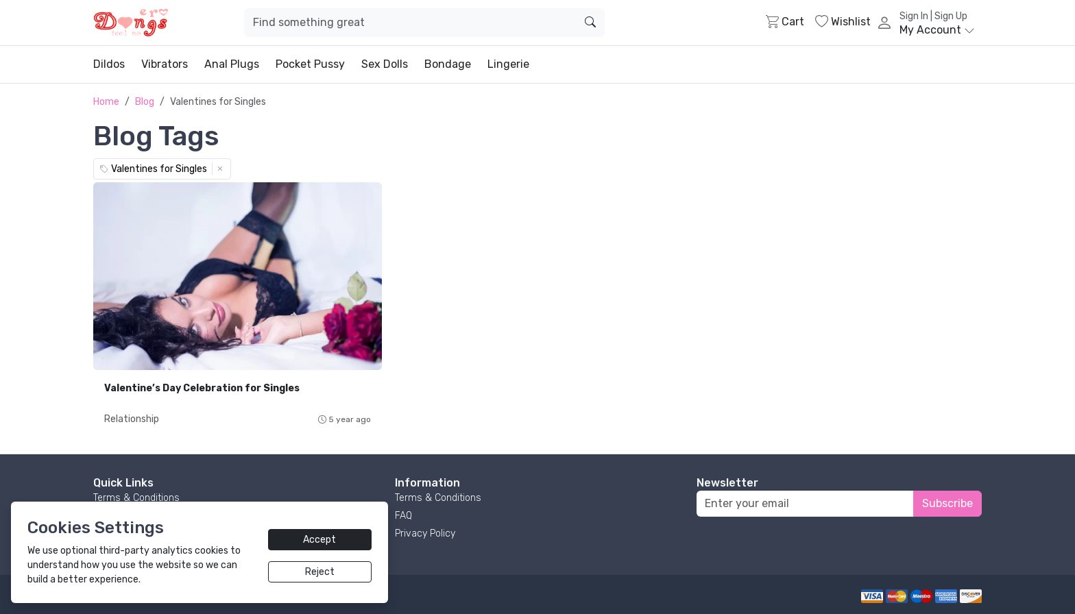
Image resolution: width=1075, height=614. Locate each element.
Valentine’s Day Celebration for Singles (202, 388)
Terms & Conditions (136, 498)
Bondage (447, 64)
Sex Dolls (384, 64)
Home (106, 102)
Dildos (109, 64)
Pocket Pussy (310, 64)
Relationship (131, 419)
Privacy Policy (425, 533)
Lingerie (508, 64)
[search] (590, 22)
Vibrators (164, 64)
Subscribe (947, 503)
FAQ (403, 515)
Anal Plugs (231, 64)
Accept (319, 539)
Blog (144, 102)
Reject (320, 572)
